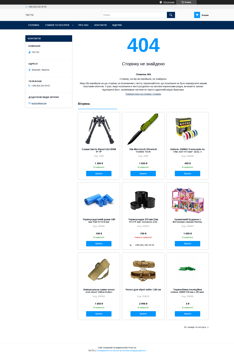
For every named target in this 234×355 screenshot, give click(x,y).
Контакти (100, 25)
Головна (33, 25)
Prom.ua (132, 348)
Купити (98, 173)
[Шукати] (171, 15)
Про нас (83, 25)
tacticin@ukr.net (39, 103)
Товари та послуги (57, 25)
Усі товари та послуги (195, 327)
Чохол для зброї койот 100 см (143, 289)
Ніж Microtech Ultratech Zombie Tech (143, 150)
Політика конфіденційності (133, 350)
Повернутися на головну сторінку (143, 94)
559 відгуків (168, 2)
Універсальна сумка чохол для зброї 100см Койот (99, 290)
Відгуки (117, 25)
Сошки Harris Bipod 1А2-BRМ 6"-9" (99, 150)
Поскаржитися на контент (108, 350)
